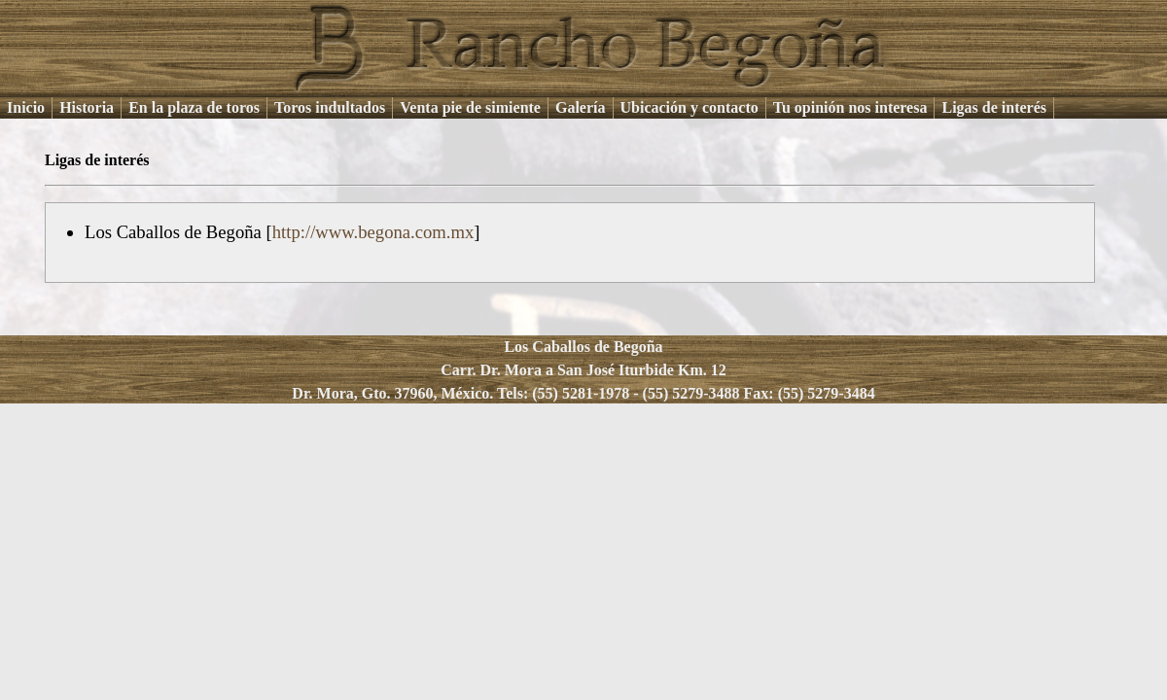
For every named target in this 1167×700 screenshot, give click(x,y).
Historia (86, 107)
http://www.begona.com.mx (373, 232)
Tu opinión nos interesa (850, 107)
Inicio (26, 107)
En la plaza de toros (194, 107)
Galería (580, 107)
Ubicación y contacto (689, 107)
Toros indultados (329, 107)
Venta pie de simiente (470, 107)
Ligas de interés (993, 107)
